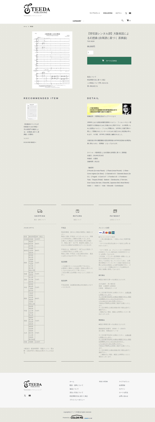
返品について (91, 77)
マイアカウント (95, 13)
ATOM (109, 381)
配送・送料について (81, 385)
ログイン (119, 13)
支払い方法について (81, 392)
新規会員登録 (107, 13)
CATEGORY (77, 21)
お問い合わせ (125, 396)
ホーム (26, 26)
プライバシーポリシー (82, 400)
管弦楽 (32, 26)
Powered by (77, 417)
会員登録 (124, 385)
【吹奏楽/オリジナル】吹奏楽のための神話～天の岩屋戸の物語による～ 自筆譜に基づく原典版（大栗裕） (31, 129)
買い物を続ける (92, 86)
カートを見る (125, 392)
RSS (104, 381)
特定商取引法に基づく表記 (96, 80)
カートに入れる (109, 61)
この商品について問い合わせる (97, 83)
